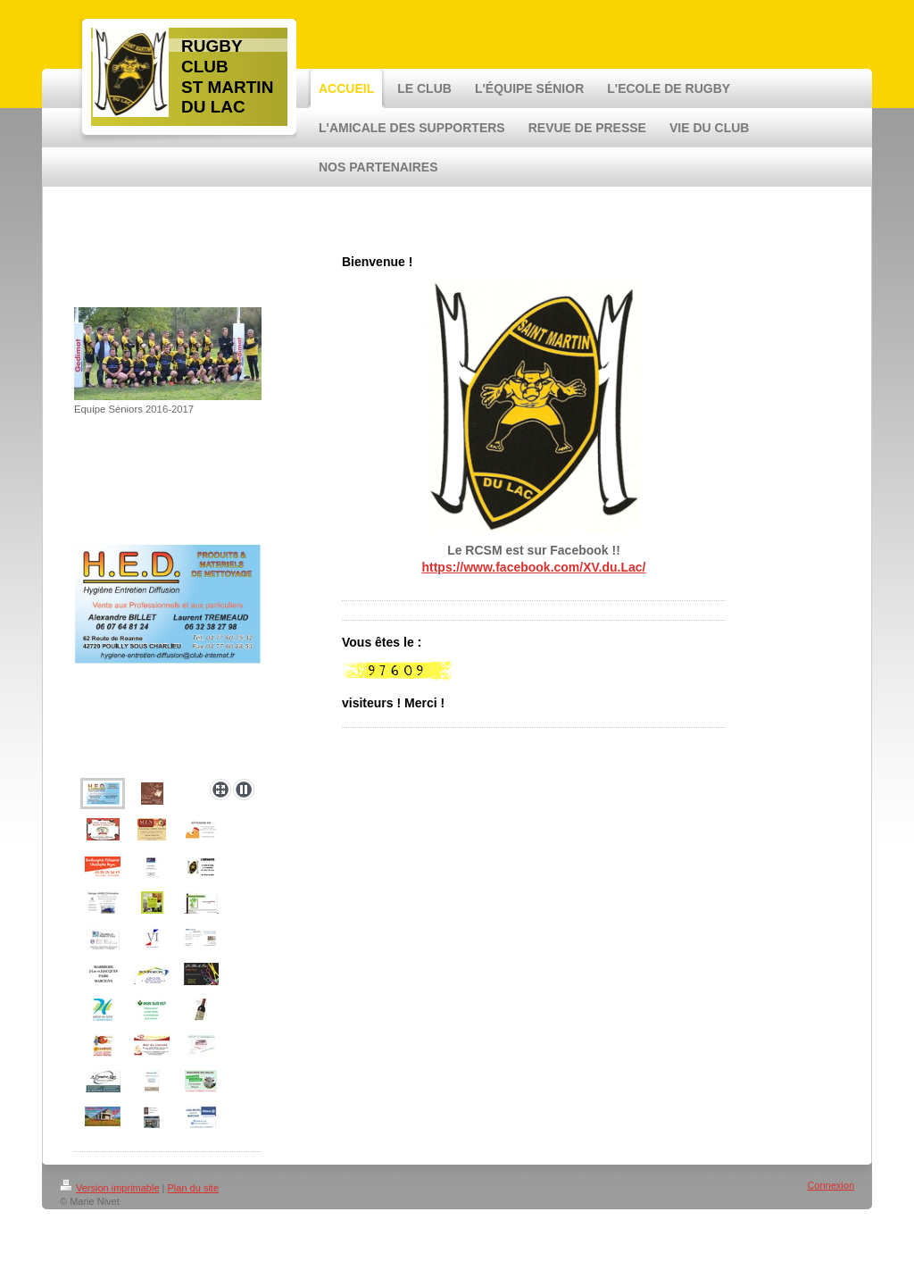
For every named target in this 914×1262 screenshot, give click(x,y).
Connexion (830, 1185)
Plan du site (193, 1188)
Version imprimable (110, 1188)
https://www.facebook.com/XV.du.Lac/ (533, 567)
